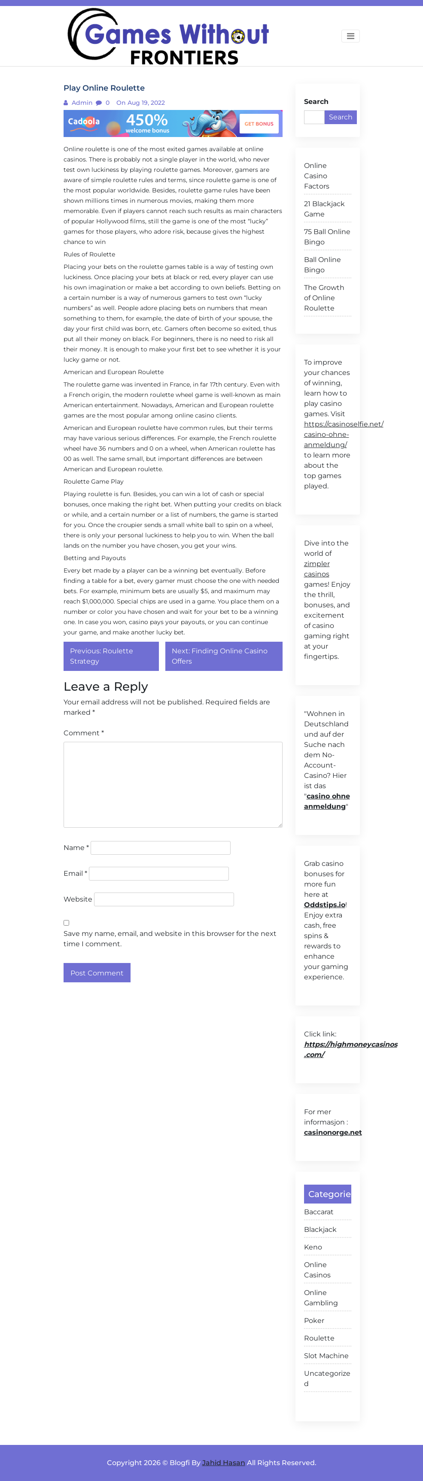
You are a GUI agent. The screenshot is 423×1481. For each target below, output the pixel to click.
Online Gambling (321, 1298)
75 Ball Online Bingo (327, 237)
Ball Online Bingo (322, 265)
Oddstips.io (324, 905)
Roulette (319, 1338)
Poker (314, 1320)
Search (316, 102)
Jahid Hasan (223, 1463)
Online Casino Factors (316, 176)
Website (78, 899)
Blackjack (320, 1229)
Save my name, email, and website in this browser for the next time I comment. (170, 938)
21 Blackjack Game (324, 209)
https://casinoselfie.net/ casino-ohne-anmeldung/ (343, 434)
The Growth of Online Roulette (324, 297)
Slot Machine (326, 1356)
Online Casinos (317, 1270)
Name (76, 848)
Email (75, 873)
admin (81, 103)
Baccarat (319, 1212)
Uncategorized (327, 1378)
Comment (84, 733)
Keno (313, 1247)
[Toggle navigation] (350, 36)
